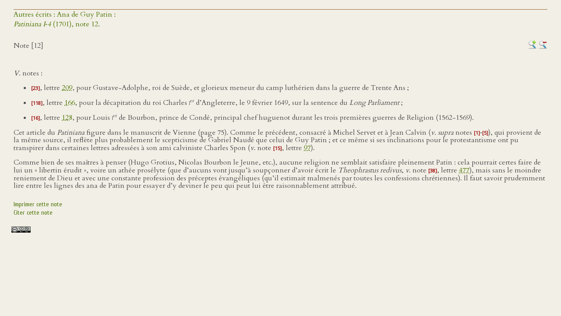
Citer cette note (33, 212)
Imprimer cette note (38, 204)
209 (67, 88)
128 (67, 117)
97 (307, 148)
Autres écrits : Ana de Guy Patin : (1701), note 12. (65, 19)
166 (69, 103)
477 (464, 170)
